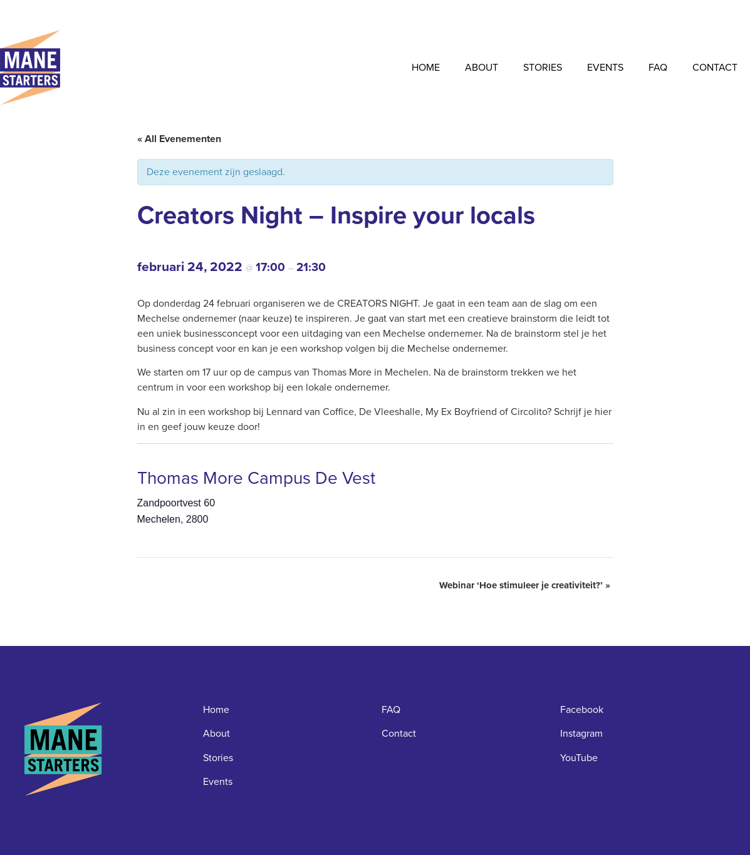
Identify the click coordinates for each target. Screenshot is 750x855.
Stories (542, 67)
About (481, 67)
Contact (714, 67)
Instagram (581, 733)
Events (605, 67)
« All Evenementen (179, 138)
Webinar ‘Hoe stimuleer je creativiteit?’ (524, 585)
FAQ (657, 67)
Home (426, 67)
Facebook (581, 709)
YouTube (579, 757)
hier (603, 411)
